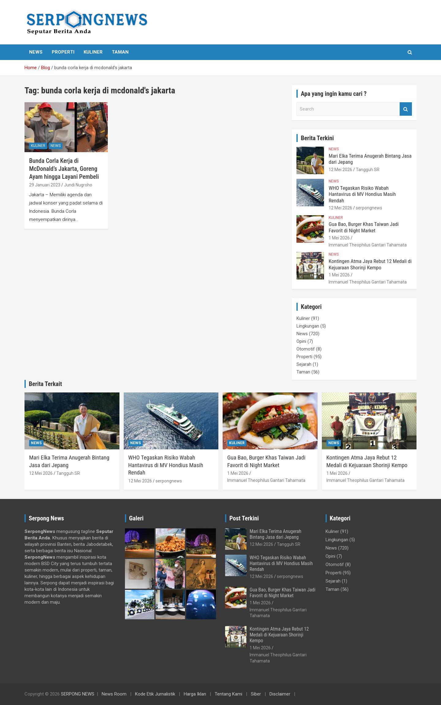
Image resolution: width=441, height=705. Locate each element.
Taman (120, 52)
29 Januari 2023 (44, 184)
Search (406, 109)
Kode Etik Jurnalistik (155, 694)
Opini (301, 341)
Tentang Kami (228, 694)
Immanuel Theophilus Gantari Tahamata (368, 244)
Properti (63, 52)
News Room (114, 694)
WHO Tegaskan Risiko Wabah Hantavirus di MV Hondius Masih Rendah (362, 194)
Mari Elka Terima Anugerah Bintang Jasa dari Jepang (275, 534)
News (36, 52)
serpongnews (369, 207)
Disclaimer (280, 694)
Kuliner (93, 52)
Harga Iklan (195, 694)
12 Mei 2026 (340, 169)
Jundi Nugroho (78, 184)
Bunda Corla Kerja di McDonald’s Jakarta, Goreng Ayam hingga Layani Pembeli (64, 168)
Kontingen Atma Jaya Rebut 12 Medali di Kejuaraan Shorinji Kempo (370, 264)
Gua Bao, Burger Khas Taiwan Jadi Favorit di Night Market (363, 227)
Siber (256, 694)
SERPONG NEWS (77, 694)
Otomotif (305, 349)
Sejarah (303, 364)
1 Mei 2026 (339, 237)
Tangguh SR (367, 169)
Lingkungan (307, 326)
